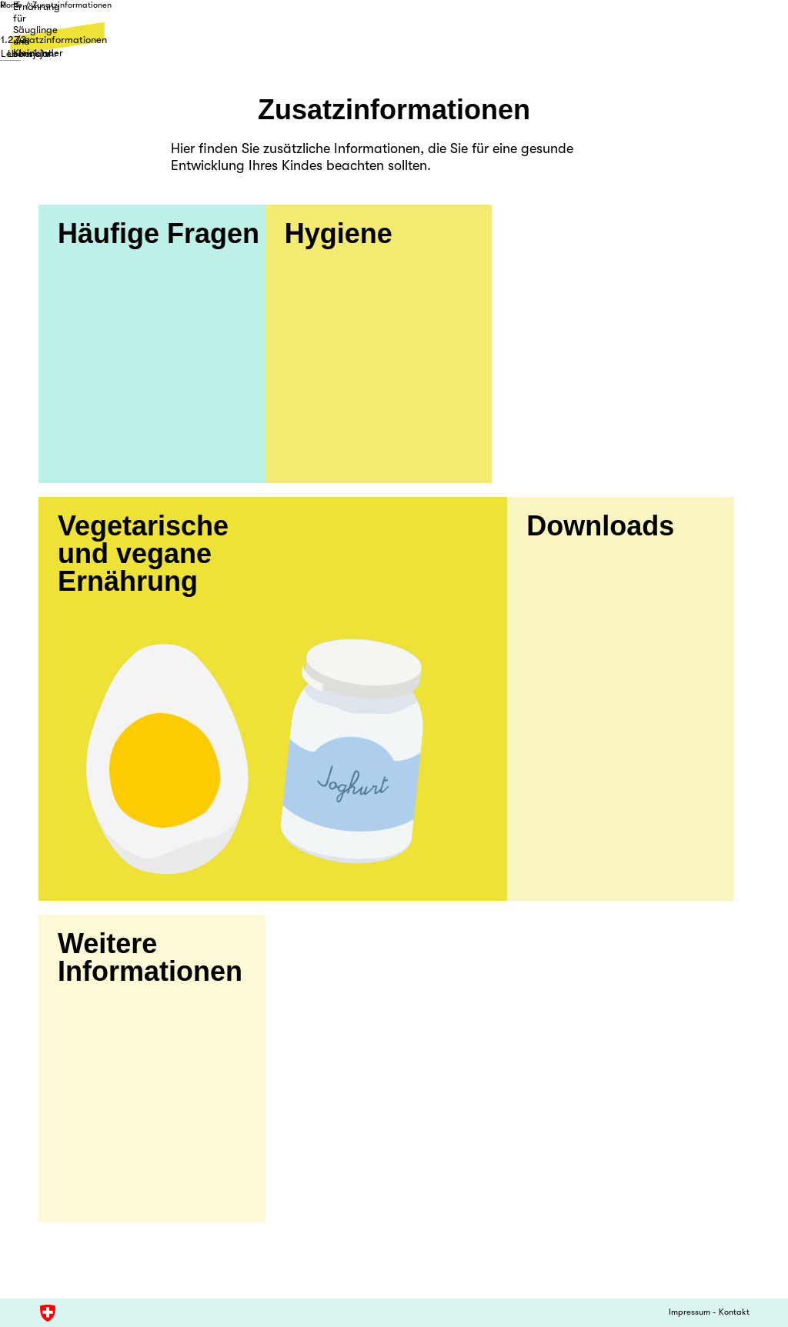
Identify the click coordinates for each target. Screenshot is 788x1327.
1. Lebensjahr (68, 46)
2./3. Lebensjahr (394, 46)
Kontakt (734, 1312)
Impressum (689, 1312)
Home (49, 20)
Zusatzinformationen (109, 20)
